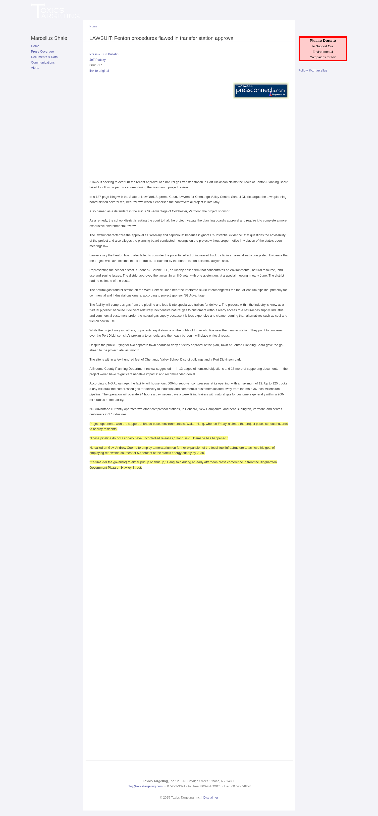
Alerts (35, 68)
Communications (43, 62)
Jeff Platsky (98, 60)
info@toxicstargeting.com (145, 786)
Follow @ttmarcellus (313, 70)
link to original (99, 71)
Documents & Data (44, 57)
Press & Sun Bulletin (104, 54)
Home (35, 46)
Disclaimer (210, 797)
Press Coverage (42, 51)
